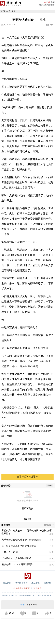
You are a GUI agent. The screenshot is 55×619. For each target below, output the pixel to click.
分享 (45, 5)
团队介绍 (7, 583)
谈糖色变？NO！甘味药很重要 (16, 564)
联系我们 (48, 583)
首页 (41, 5)
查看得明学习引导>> (27, 476)
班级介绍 (35, 583)
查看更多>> (49, 525)
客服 (49, 5)
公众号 (12, 11)
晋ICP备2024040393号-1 (27, 595)
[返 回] (27, 519)
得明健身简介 (21, 583)
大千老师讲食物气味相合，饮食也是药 (21, 539)
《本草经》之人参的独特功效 (16, 558)
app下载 (47, 2)
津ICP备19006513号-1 (9, 595)
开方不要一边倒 (9, 552)
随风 (3, 25)
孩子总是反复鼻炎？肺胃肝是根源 (18, 546)
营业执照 (37, 588)
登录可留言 (27, 508)
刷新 (53, 5)
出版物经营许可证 (21, 588)
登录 (53, 2)
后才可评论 (27, 604)
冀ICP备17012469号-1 (45, 595)
